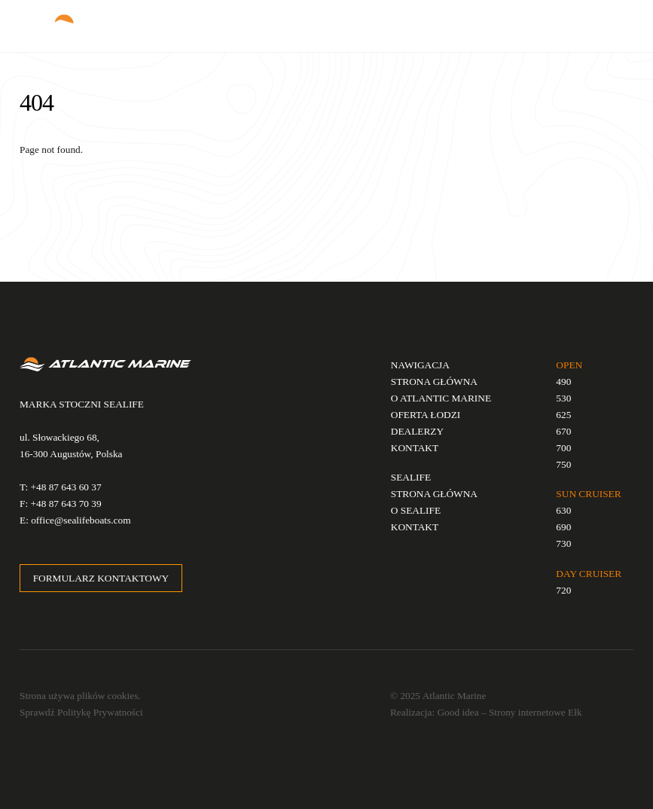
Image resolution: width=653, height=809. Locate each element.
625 (563, 414)
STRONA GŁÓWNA (434, 381)
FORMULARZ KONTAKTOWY (101, 578)
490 (563, 381)
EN (495, 26)
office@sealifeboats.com (80, 520)
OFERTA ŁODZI (426, 414)
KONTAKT (414, 447)
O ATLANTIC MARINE (441, 398)
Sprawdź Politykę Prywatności (81, 712)
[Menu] (612, 20)
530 (563, 398)
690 (563, 527)
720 (563, 590)
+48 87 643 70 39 (65, 503)
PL (476, 26)
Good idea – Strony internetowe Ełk (509, 712)
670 (563, 431)
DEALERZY (417, 431)
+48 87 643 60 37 (66, 487)
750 (563, 464)
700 (563, 447)
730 (563, 543)
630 (563, 510)
